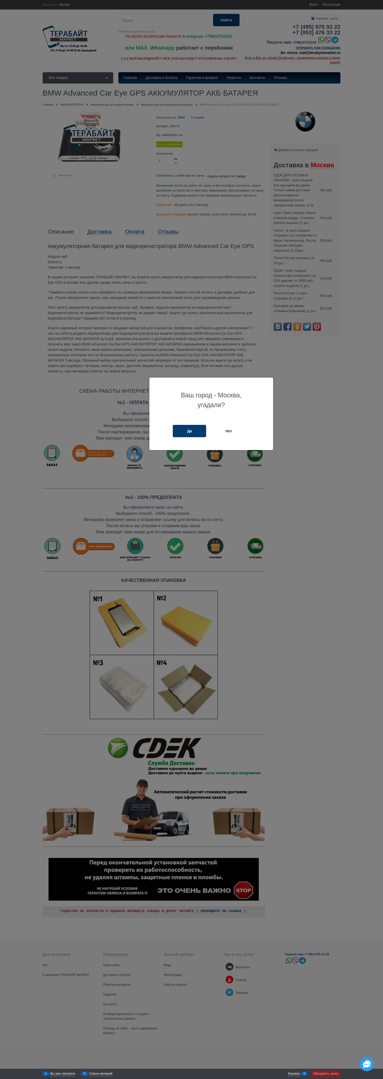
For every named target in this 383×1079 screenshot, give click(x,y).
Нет (228, 431)
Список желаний (100, 1074)
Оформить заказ (325, 1073)
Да (189, 431)
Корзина (294, 1074)
